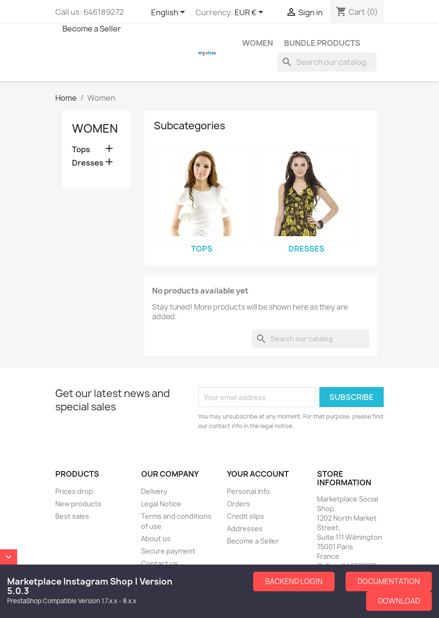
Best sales (72, 516)
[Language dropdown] (169, 13)
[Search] (327, 62)
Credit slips (245, 516)
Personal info (248, 491)
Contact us (159, 563)
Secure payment (168, 550)
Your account (258, 474)
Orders (238, 503)
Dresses (87, 163)
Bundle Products (322, 43)
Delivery (154, 491)
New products (78, 503)
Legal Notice (161, 503)
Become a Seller (91, 28)
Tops (81, 150)
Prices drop (74, 491)
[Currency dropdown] (250, 13)
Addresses (245, 528)
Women (257, 43)
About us (156, 538)
